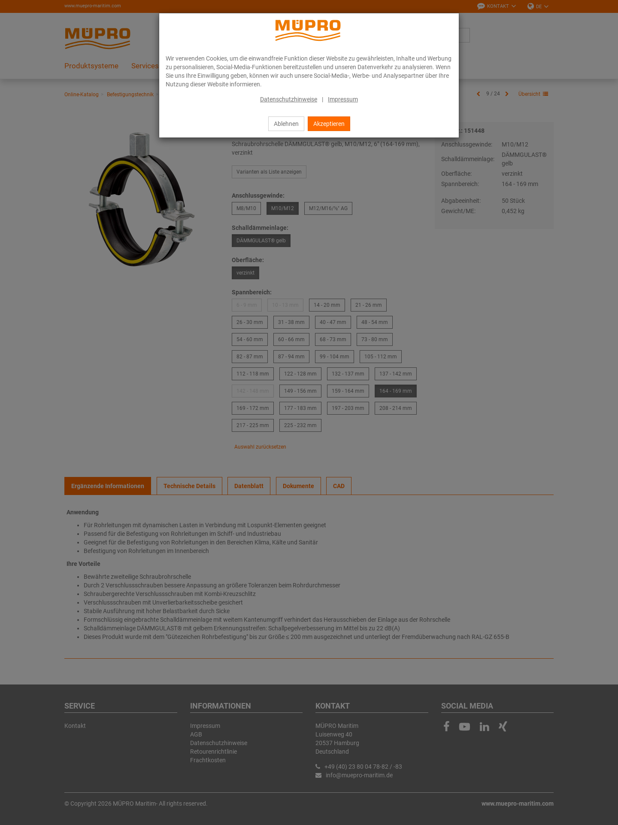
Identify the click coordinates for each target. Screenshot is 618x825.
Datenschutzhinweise (288, 99)
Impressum (343, 99)
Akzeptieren (329, 123)
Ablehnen (286, 123)
